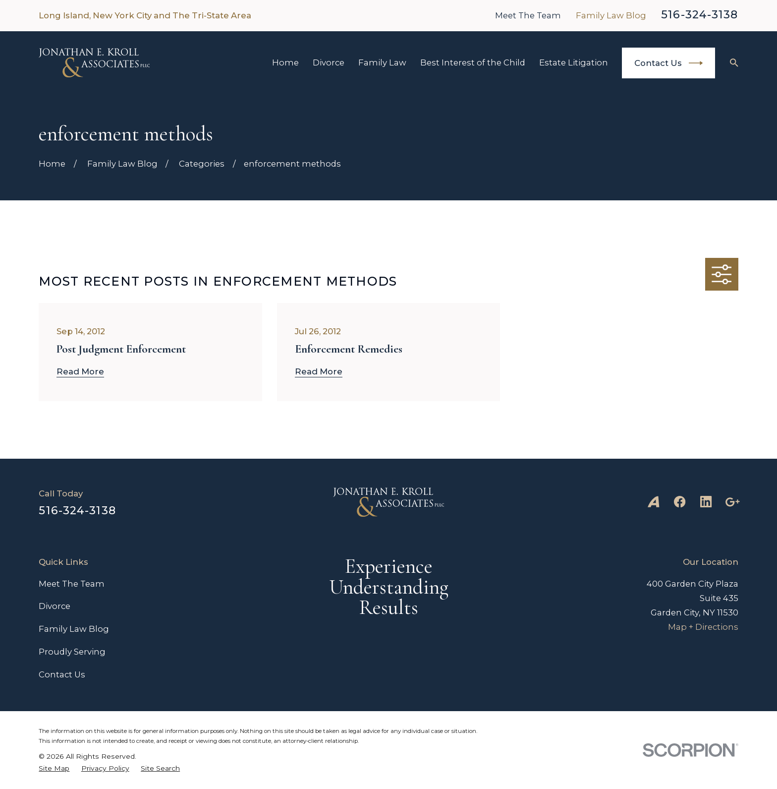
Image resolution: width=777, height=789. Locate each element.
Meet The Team (528, 15)
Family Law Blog (611, 15)
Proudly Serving (72, 652)
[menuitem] (54, 768)
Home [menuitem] (285, 62)
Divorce (54, 606)
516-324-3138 (699, 14)
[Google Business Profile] (732, 501)
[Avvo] (653, 501)
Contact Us (668, 63)
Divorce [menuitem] (328, 62)
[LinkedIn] (706, 501)
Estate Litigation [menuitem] (573, 62)
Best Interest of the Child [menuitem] (472, 62)
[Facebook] (679, 501)
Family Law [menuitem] (382, 62)
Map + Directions (703, 627)
